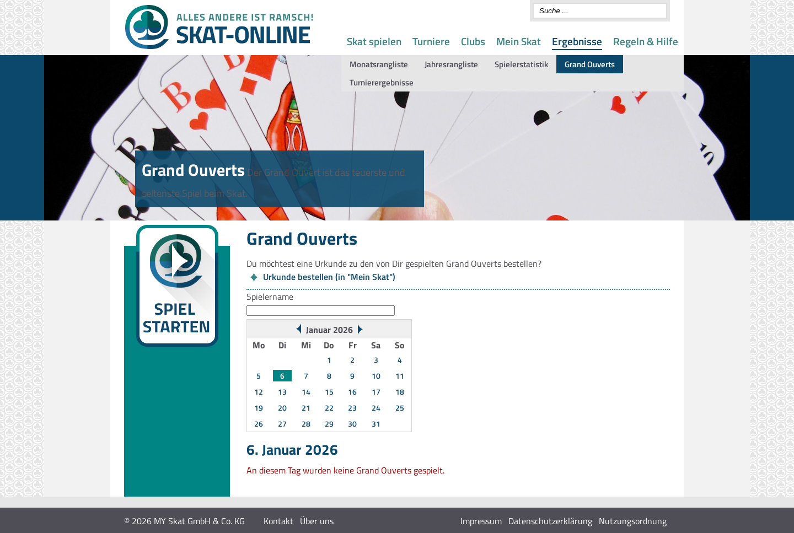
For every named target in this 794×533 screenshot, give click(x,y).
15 (329, 391)
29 (329, 423)
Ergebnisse (577, 41)
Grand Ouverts (590, 64)
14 (306, 391)
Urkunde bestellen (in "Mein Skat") (329, 276)
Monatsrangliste (379, 64)
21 (306, 407)
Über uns (317, 520)
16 (352, 391)
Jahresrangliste (451, 64)
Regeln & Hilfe (645, 41)
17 (376, 391)
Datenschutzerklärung (550, 520)
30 (352, 423)
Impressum (481, 520)
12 (258, 391)
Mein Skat (518, 41)
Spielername (269, 296)
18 (399, 391)
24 (376, 407)
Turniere (431, 41)
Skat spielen (374, 41)
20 (282, 407)
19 (258, 407)
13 (282, 391)
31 (376, 423)
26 (258, 423)
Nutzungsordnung (633, 520)
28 (306, 423)
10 (376, 375)
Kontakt (278, 520)
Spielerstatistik (521, 64)
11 (399, 375)
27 (282, 423)
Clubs (473, 41)
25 (399, 407)
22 (329, 407)
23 (352, 407)
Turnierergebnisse (382, 82)
